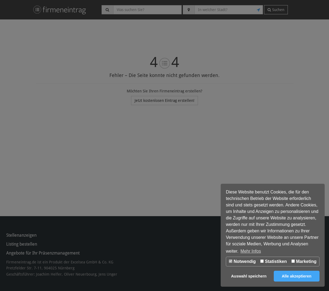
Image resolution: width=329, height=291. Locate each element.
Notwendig (242, 261)
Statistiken (273, 261)
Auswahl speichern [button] (248, 276)
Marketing (304, 261)
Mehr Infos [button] (250, 251)
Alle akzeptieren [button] (296, 276)
